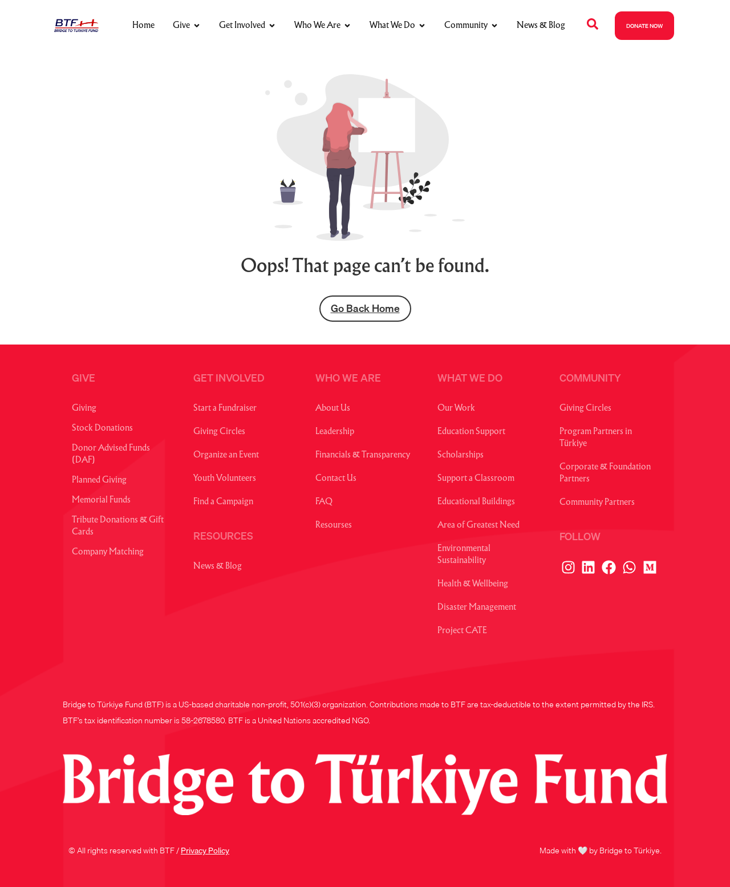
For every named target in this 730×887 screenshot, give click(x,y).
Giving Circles (219, 432)
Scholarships (460, 455)
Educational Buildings (476, 502)
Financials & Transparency (362, 455)
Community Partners (597, 503)
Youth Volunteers (224, 479)
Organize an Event (226, 455)
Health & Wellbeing (472, 584)
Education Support (471, 432)
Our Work (456, 408)
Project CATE (462, 631)
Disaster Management (476, 608)
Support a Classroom (475, 479)
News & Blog (217, 566)
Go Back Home (365, 308)
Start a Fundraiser (225, 408)
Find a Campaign (223, 502)
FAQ (323, 502)
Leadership (334, 432)
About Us (332, 408)
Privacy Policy (205, 850)
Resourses (333, 525)
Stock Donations (102, 428)
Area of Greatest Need (478, 525)
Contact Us (335, 479)
